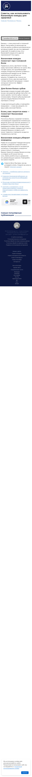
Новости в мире (17, 259)
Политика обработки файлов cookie (16, 243)
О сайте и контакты (17, 237)
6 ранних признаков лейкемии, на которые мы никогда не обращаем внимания (14, 177)
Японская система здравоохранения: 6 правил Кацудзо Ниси (16, 183)
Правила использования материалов (17, 245)
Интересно (12, 21)
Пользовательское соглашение (17, 239)
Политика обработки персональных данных (17, 241)
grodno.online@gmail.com (20, 234)
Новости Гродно (17, 253)
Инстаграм (17, 275)
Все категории (17, 265)
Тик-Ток (17, 277)
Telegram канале (16, 167)
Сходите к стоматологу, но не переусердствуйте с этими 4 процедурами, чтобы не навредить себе (15, 189)
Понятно (25, 772)
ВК (17, 280)
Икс (17, 282)
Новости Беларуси (16, 257)
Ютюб (17, 283)
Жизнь (19, 21)
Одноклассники (16, 278)
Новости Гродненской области (17, 255)
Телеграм (17, 271)
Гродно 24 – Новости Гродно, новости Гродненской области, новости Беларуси (6, 6)
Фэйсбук (16, 273)
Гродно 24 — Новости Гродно (17, 225)
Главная (4, 21)
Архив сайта (16, 267)
